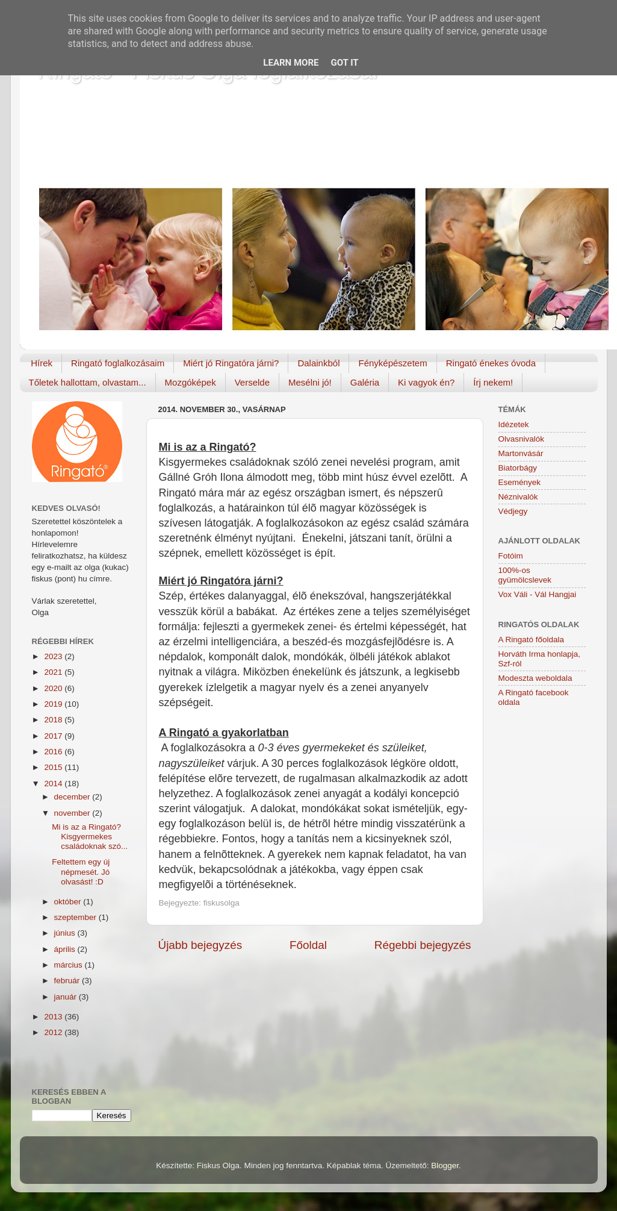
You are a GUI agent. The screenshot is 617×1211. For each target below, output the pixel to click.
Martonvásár (521, 453)
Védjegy (513, 511)
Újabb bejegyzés (200, 945)
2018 (54, 719)
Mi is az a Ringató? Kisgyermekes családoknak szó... (90, 836)
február (68, 980)
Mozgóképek (190, 382)
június (66, 932)
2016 (54, 751)
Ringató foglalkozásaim (117, 363)
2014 (54, 783)
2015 (54, 767)
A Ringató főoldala (531, 639)
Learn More (290, 62)
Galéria (364, 382)
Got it (344, 62)
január (66, 996)
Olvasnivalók (521, 438)
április (66, 949)
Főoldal (308, 945)
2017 (54, 735)
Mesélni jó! (310, 382)
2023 (54, 656)
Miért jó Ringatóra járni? (231, 363)
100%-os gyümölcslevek (525, 575)
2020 (54, 688)
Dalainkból (318, 363)
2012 (54, 1032)
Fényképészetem (392, 363)
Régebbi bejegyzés (422, 945)
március (69, 964)
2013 (54, 1016)
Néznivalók (518, 496)
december (73, 796)
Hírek (41, 363)
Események (519, 482)
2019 (54, 704)
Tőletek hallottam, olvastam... (87, 382)
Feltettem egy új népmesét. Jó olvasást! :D (81, 871)
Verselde (252, 382)
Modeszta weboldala (535, 678)
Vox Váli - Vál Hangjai (537, 594)
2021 (54, 672)
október (69, 901)
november (73, 813)
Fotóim (510, 555)
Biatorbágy (518, 467)
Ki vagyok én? (426, 382)
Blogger (445, 1165)
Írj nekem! (493, 382)
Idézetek (513, 424)
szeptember (76, 917)
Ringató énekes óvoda (491, 363)
